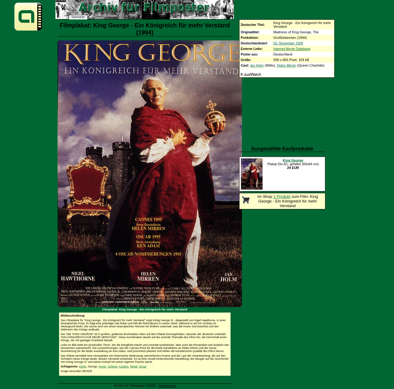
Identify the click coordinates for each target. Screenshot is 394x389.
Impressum (167, 385)
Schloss (113, 366)
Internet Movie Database (291, 49)
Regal (134, 366)
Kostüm (124, 366)
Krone (102, 366)
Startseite (78, 17)
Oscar (142, 366)
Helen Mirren (286, 65)
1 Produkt (282, 196)
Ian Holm (257, 65)
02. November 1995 (288, 43)
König (82, 366)
